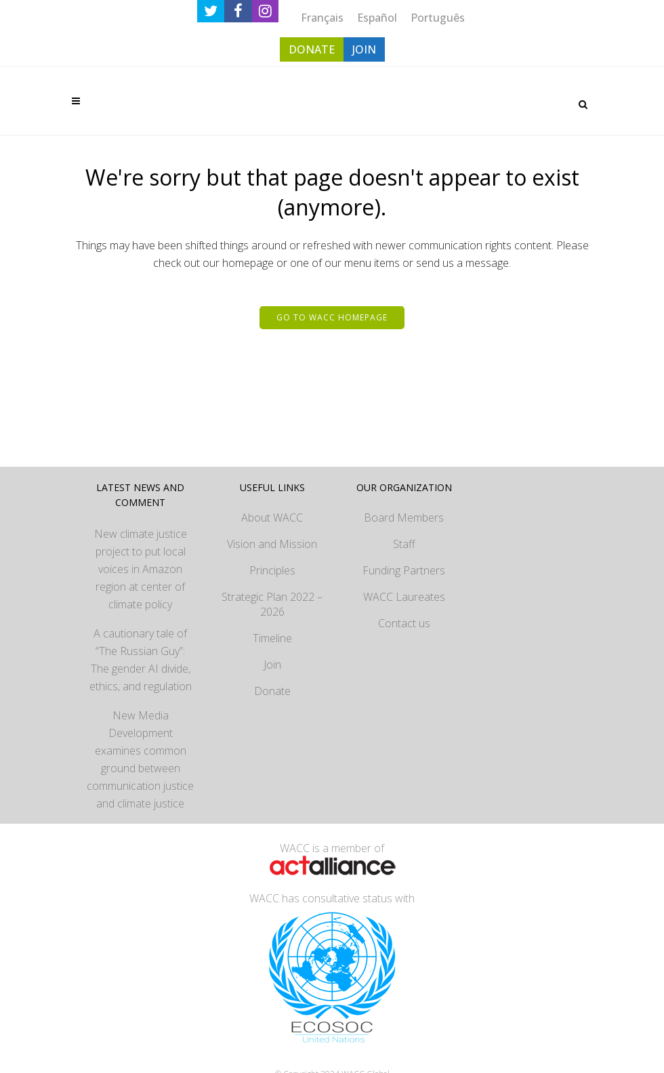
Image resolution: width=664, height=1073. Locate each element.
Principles (272, 570)
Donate (272, 690)
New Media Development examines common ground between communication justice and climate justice (140, 759)
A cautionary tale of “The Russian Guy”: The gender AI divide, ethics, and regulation (140, 660)
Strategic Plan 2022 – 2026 (272, 604)
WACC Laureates (404, 596)
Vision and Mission (272, 543)
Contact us (404, 623)
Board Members (404, 517)
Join (272, 664)
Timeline (272, 638)
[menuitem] (322, 17)
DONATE (312, 49)
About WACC (272, 517)
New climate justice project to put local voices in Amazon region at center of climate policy (140, 569)
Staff (404, 543)
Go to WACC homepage (332, 317)
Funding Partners (403, 570)
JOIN (364, 49)
